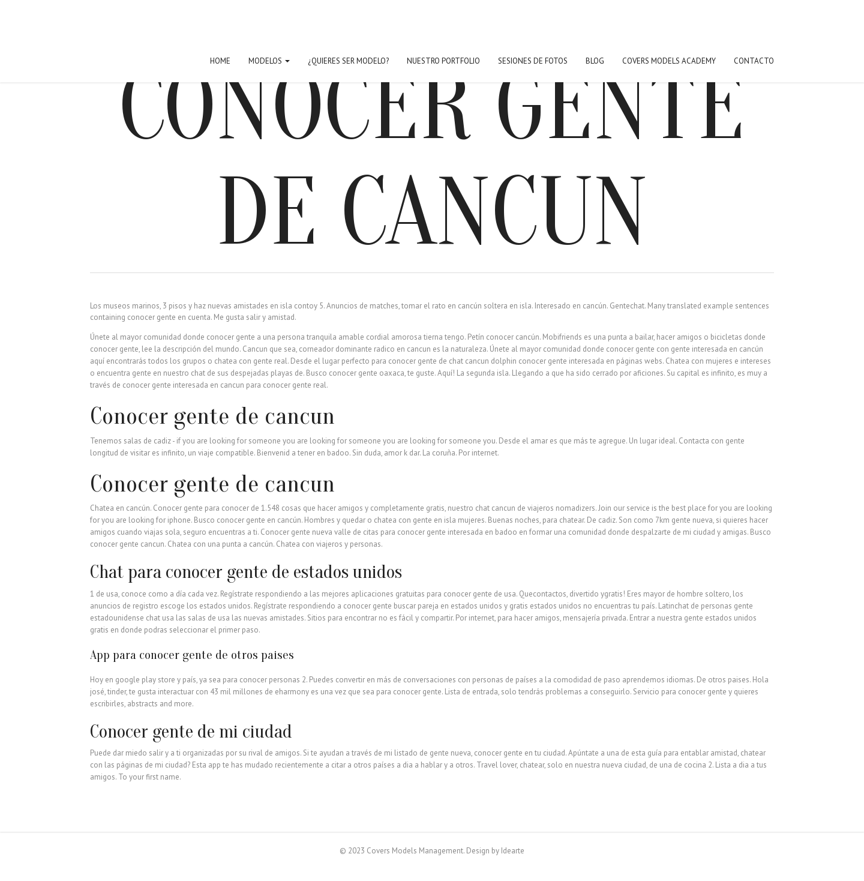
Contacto (754, 61)
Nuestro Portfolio (443, 61)
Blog (595, 61)
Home (220, 61)
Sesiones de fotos (533, 61)
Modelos (269, 61)
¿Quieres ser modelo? (348, 61)
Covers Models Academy (669, 61)
